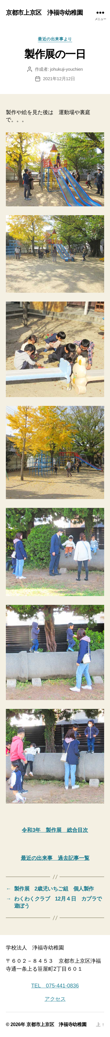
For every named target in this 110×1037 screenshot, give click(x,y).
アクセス (55, 999)
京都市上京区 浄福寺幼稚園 (44, 12)
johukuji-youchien (66, 69)
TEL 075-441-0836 (55, 986)
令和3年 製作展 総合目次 (55, 830)
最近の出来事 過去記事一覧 (55, 858)
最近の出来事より (55, 39)
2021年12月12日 (59, 78)
